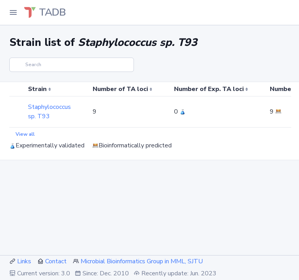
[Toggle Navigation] (13, 12)
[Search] (71, 65)
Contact (56, 261)
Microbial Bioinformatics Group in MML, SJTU (142, 261)
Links (24, 261)
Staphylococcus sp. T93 (49, 112)
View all (25, 134)
